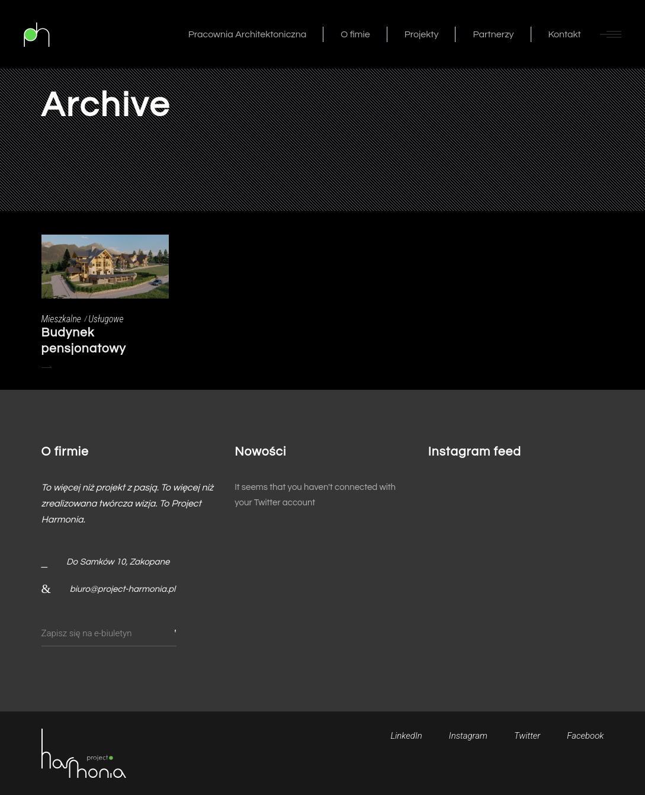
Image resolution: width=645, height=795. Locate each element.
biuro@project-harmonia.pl (122, 589)
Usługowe (105, 319)
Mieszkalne (61, 319)
